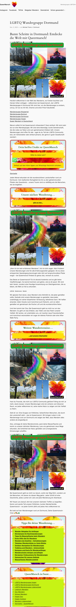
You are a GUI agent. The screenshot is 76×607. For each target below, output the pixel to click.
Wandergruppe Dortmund (19, 116)
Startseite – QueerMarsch (24, 604)
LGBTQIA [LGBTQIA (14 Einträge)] (12, 291)
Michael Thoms (27, 27)
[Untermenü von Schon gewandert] (64, 10)
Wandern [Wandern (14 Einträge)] (25, 291)
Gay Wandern (20, 592)
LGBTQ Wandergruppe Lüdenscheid (28, 587)
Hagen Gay (19, 596)
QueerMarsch (5, 4)
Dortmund (36, 27)
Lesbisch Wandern (21, 589)
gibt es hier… (38, 203)
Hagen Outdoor (20, 599)
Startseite (13, 173)
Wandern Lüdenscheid (23, 601)
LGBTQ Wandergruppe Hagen (25, 582)
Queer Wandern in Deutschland (21, 121)
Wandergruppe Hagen (18, 119)
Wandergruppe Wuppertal (19, 112)
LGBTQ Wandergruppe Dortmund (27, 585)
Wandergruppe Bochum (18, 114)
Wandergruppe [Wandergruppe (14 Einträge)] (18, 291)
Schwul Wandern (21, 594)
